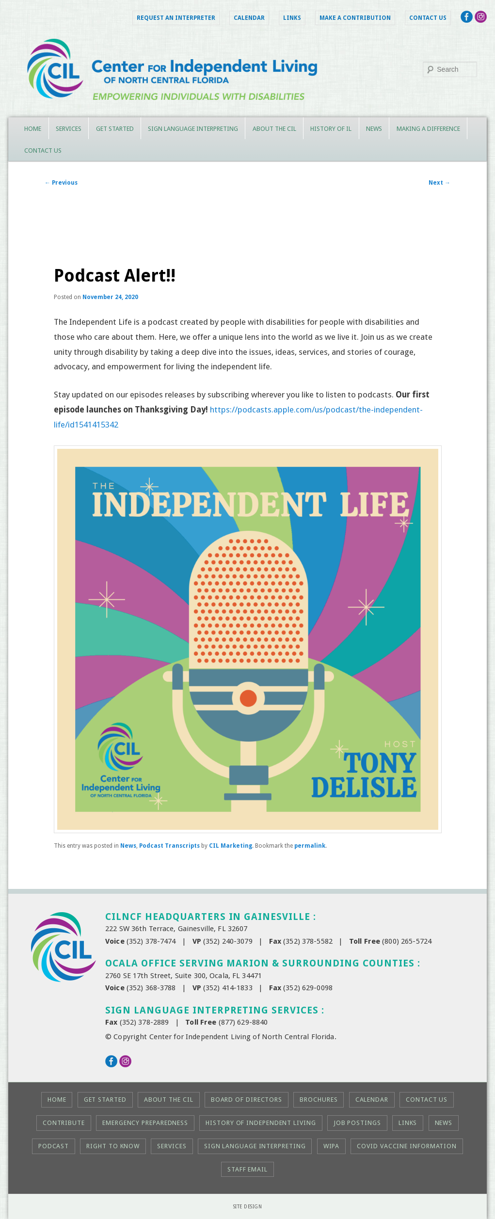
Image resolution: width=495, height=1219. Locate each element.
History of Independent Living (261, 1122)
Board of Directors (246, 1099)
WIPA (331, 1146)
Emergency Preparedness (145, 1122)
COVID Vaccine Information (407, 1146)
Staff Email (247, 1169)
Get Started (115, 128)
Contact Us (428, 18)
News (374, 128)
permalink (309, 845)
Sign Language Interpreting (193, 128)
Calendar (249, 18)
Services (68, 128)
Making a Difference (428, 128)
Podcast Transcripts (169, 845)
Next (439, 182)
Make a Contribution (355, 18)
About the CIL (274, 128)
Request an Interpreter (176, 18)
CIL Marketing (230, 845)
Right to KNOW (113, 1146)
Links (292, 18)
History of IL (330, 128)
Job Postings (357, 1122)
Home (32, 128)
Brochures (318, 1099)
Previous (61, 182)
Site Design (247, 1206)
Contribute (64, 1122)
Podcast (53, 1146)
